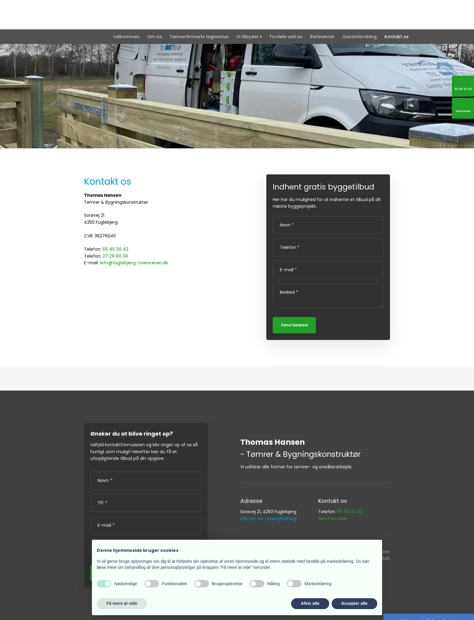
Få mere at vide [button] (121, 603)
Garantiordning (360, 37)
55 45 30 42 (115, 249)
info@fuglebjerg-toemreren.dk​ (134, 263)
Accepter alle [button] (354, 603)
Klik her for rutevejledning (268, 519)
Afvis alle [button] (310, 603)
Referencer (322, 37)
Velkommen (126, 37)
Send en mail (332, 519)
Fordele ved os (286, 37)
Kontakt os (397, 37)
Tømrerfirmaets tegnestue (199, 37)
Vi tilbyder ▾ (249, 37)
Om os (154, 37)
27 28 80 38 (115, 256)
